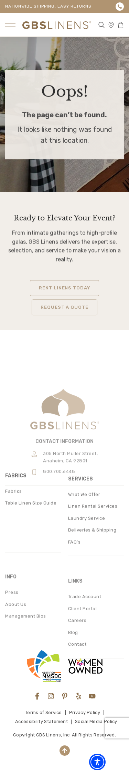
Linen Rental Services (93, 545)
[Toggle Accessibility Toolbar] (97, 762)
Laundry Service (86, 557)
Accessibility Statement (41, 721)
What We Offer (84, 533)
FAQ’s (74, 581)
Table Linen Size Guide (30, 538)
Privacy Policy (84, 712)
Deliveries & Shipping (92, 569)
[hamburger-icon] (10, 25)
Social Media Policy (96, 721)
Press (12, 634)
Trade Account (84, 641)
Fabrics (13, 526)
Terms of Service (43, 712)
